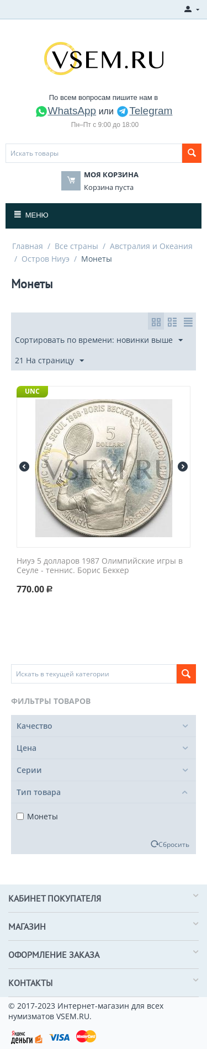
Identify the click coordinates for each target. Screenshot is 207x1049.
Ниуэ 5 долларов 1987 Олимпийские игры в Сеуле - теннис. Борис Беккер (100, 566)
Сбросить (173, 844)
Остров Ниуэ (46, 258)
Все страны (76, 246)
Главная (27, 246)
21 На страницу (49, 361)
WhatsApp (66, 110)
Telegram (144, 110)
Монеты (37, 816)
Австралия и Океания (151, 246)
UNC (32, 391)
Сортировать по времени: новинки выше (99, 340)
